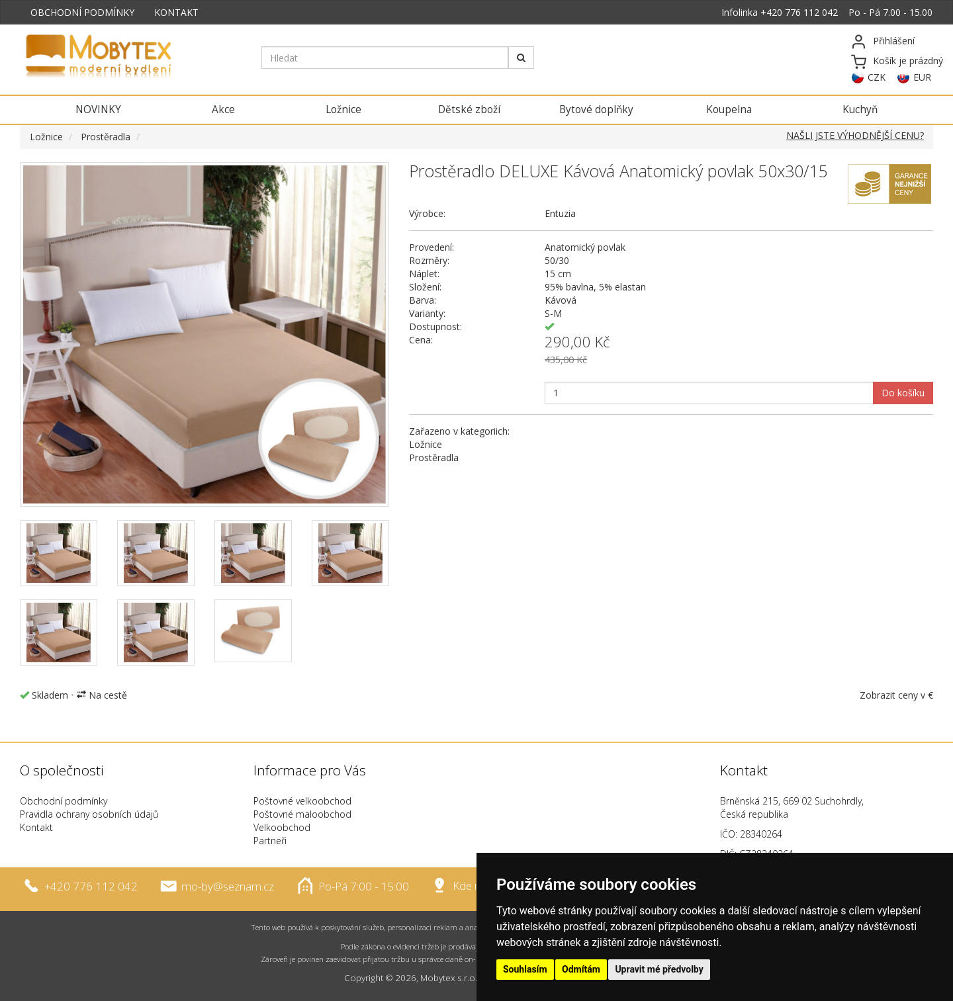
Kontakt (36, 827)
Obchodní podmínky (63, 801)
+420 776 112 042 (799, 12)
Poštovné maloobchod (302, 814)
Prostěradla (105, 136)
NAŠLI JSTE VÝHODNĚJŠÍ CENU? (855, 135)
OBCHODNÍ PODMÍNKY (82, 12)
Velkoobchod (281, 827)
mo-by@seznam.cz (227, 885)
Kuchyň (860, 109)
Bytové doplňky (596, 109)
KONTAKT (176, 12)
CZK (876, 77)
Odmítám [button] (581, 969)
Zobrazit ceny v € (896, 695)
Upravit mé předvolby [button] (659, 969)
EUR (922, 77)
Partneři (270, 840)
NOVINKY (98, 109)
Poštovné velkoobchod (302, 801)
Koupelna (729, 109)
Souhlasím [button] (525, 969)
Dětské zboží (469, 109)
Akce (223, 109)
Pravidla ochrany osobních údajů (89, 814)
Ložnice (343, 109)
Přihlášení (894, 40)
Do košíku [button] (903, 392)
